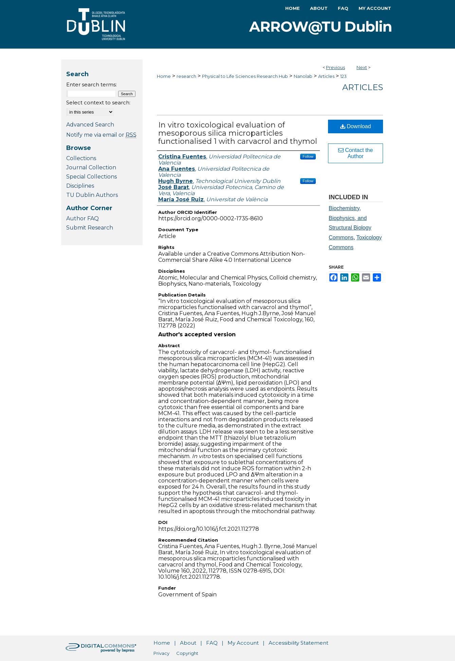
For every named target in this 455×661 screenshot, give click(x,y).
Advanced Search (90, 124)
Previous (335, 67)
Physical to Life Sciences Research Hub (245, 76)
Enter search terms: (91, 84)
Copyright (187, 653)
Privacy (161, 653)
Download (355, 126)
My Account (243, 643)
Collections (81, 158)
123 (343, 76)
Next (362, 67)
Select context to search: (98, 102)
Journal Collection (91, 167)
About (188, 643)
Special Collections (91, 176)
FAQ (212, 643)
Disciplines (80, 186)
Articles (326, 76)
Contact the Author (355, 153)
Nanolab (303, 76)
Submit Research (89, 227)
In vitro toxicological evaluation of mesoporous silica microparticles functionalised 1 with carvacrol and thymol (237, 133)
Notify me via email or (101, 135)
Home (164, 76)
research (186, 76)
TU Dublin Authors (92, 195)
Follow (308, 156)
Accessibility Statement (298, 643)
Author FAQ (82, 218)
